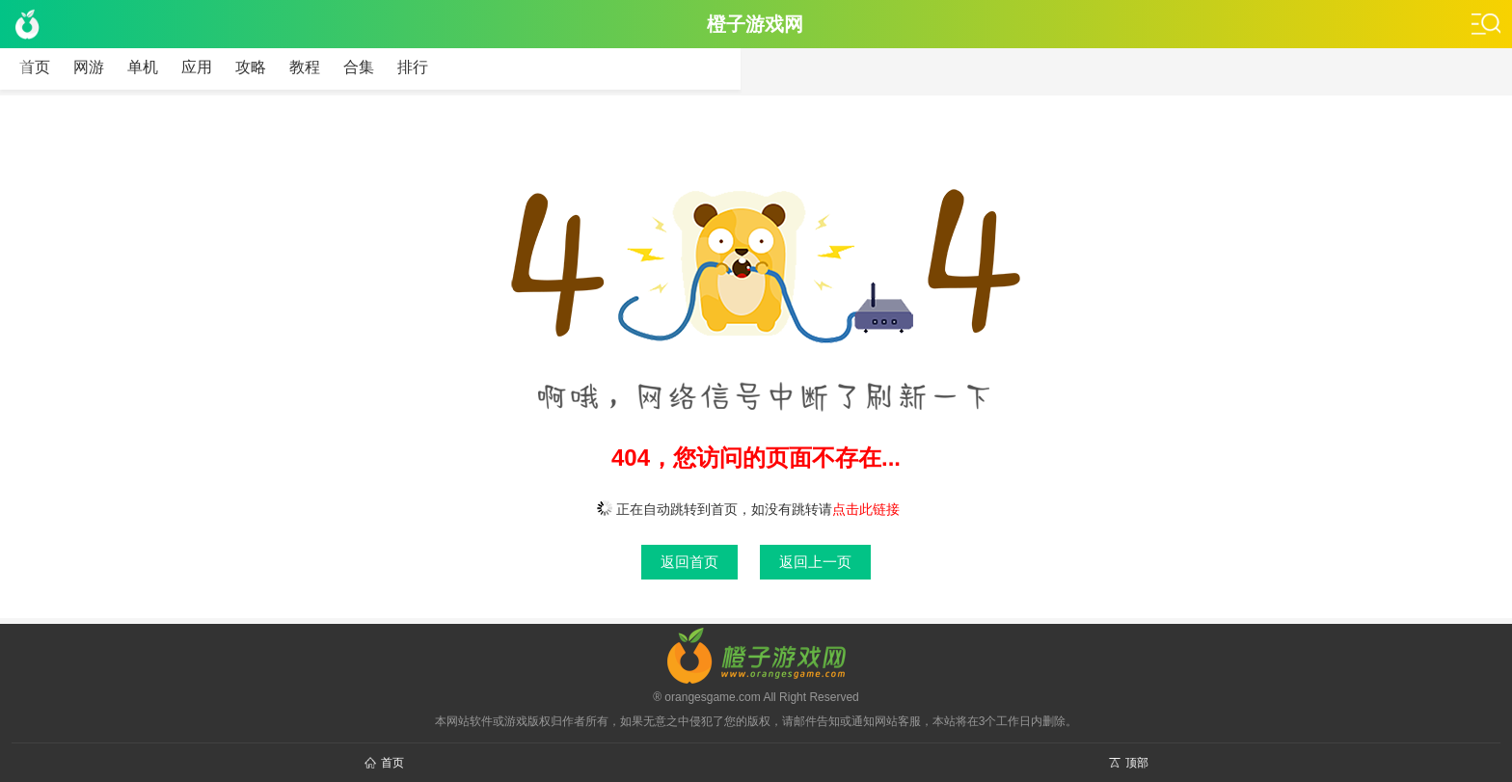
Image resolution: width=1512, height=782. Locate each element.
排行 (412, 67)
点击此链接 (866, 509)
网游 (88, 67)
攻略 (250, 67)
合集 (358, 67)
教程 (304, 67)
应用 (196, 67)
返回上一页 (815, 561)
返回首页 (689, 561)
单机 (142, 67)
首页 (34, 67)
